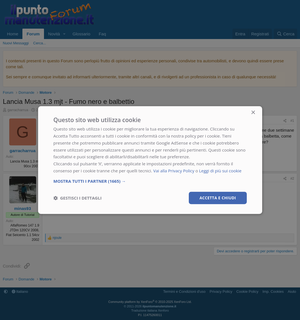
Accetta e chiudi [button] (217, 197)
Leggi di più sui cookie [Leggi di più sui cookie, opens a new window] (220, 170)
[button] (150, 180)
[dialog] (150, 160)
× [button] (253, 113)
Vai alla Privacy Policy (173, 170)
